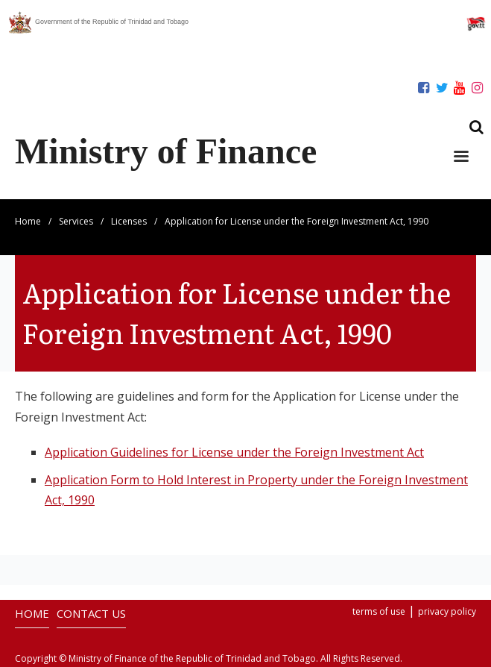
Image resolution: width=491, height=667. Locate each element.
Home (28, 221)
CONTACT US (91, 613)
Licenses (129, 221)
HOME (32, 613)
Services (76, 221)
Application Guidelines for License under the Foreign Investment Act (234, 452)
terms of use (378, 611)
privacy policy (447, 611)
